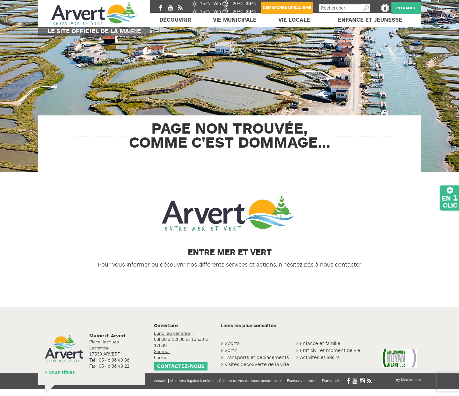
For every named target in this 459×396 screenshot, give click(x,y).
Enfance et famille (320, 343)
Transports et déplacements (257, 357)
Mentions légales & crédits (192, 381)
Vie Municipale (235, 20)
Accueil (160, 381)
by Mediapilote (408, 380)
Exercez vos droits (302, 381)
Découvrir (175, 20)
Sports (232, 343)
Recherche (366, 8)
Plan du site (331, 381)
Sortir (231, 350)
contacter (348, 265)
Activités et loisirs (320, 357)
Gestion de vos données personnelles (250, 381)
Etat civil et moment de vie (330, 350)
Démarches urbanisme (287, 7)
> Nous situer (60, 372)
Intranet (406, 8)
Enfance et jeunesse (370, 20)
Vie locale (294, 20)
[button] (385, 8)
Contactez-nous (180, 366)
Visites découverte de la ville (257, 364)
